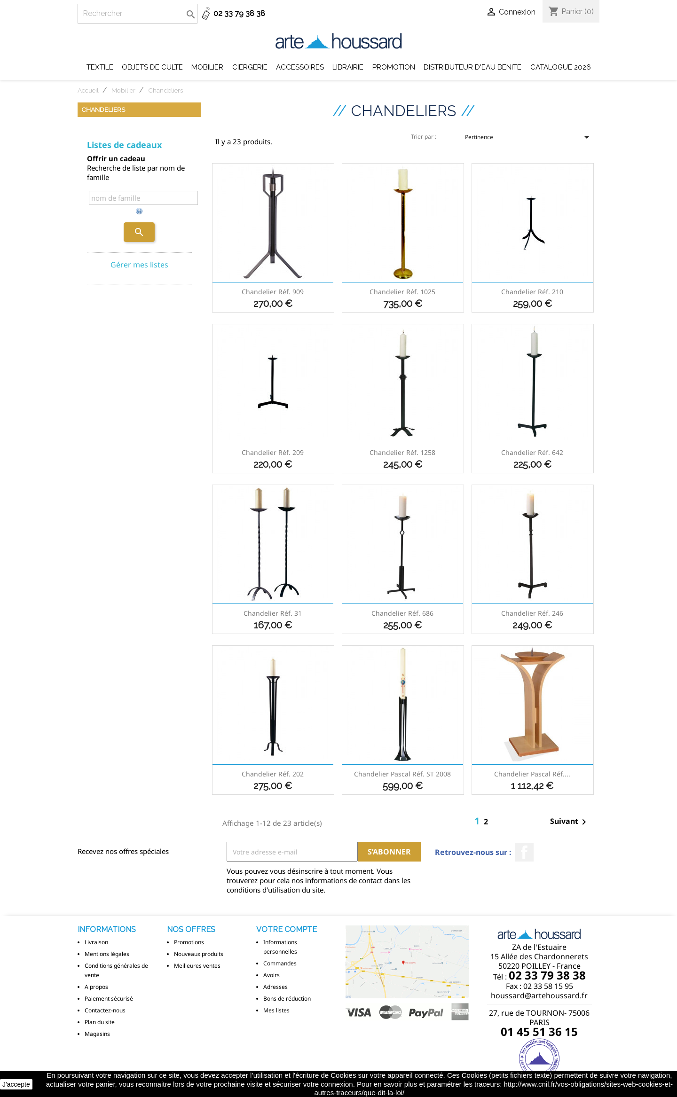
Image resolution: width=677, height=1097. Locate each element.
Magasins (97, 1034)
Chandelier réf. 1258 (402, 452)
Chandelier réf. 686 (402, 613)
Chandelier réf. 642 (532, 452)
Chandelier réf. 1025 (402, 291)
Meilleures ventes (197, 966)
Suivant (570, 822)
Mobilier (207, 67)
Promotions (189, 942)
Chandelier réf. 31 (273, 613)
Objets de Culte (152, 67)
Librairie (347, 67)
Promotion (393, 67)
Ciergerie (250, 67)
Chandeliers (103, 109)
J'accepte (16, 1084)
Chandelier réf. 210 (532, 291)
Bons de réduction (287, 999)
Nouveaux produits (198, 954)
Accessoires (300, 67)
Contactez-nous (105, 1010)
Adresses (275, 987)
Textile (100, 67)
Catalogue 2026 (560, 67)
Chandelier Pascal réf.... (532, 773)
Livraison (96, 942)
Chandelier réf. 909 (273, 291)
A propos (96, 987)
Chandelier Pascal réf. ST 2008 (402, 773)
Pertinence (528, 140)
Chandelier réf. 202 (273, 773)
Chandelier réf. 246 (532, 613)
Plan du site (100, 1022)
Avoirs (271, 975)
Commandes (280, 963)
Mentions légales (107, 954)
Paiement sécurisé (109, 999)
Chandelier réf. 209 (273, 452)
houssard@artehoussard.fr (539, 995)
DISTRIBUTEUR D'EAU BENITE (472, 67)
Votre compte (286, 929)
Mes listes (276, 1010)
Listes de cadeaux (124, 144)
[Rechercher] (137, 14)
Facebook (524, 852)
